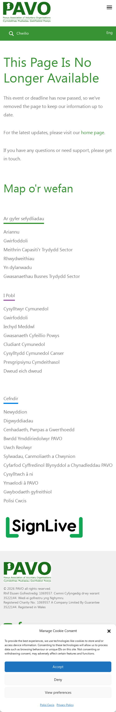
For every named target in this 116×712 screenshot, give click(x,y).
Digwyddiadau (18, 421)
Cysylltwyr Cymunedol (25, 309)
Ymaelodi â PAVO (20, 483)
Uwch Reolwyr (17, 447)
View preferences (58, 692)
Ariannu (11, 232)
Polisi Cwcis (47, 705)
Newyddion (15, 412)
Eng (109, 32)
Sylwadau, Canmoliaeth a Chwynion (39, 456)
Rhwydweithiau (18, 258)
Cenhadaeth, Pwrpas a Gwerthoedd (39, 429)
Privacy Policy (65, 705)
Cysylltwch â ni (18, 474)
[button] (109, 631)
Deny (58, 680)
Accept (58, 667)
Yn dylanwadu (17, 267)
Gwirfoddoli (15, 241)
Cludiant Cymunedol (24, 344)
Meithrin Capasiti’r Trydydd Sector (38, 249)
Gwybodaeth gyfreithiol (27, 492)
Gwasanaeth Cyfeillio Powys (31, 335)
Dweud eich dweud (22, 371)
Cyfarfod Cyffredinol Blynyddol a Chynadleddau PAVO (58, 465)
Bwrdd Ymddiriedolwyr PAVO (32, 438)
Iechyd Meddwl (18, 326)
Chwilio (23, 33)
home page (92, 132)
